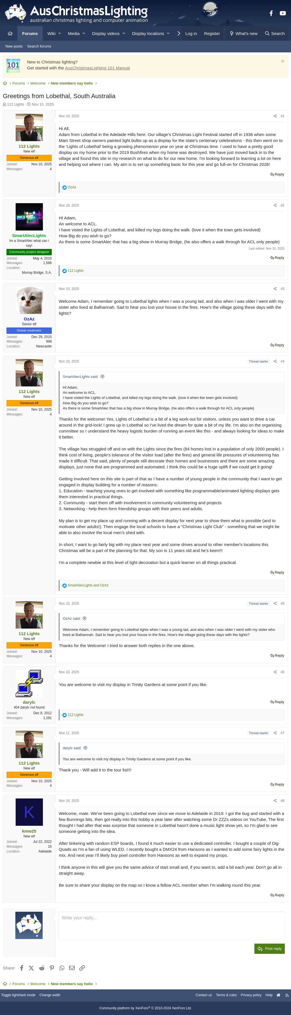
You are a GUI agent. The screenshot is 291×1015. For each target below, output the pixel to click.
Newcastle (45, 348)
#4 (281, 363)
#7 (281, 734)
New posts (14, 46)
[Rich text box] (171, 927)
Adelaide (46, 853)
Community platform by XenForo (145, 1008)
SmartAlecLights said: (82, 378)
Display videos (106, 33)
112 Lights (17, 106)
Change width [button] (58, 996)
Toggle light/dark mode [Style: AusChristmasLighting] (24, 996)
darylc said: (73, 749)
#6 (281, 674)
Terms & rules (218, 996)
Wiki (51, 33)
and (89, 587)
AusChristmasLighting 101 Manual (98, 69)
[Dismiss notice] (280, 63)
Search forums (39, 46)
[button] (59, 33)
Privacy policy (245, 996)
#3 (281, 290)
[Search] (274, 33)
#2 (281, 207)
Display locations (148, 33)
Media (74, 33)
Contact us (194, 996)
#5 (281, 605)
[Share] (273, 117)
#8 (281, 802)
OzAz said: (73, 620)
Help (264, 996)
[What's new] (243, 33)
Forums (30, 33)
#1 (281, 118)
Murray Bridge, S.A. (38, 274)
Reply (278, 176)
